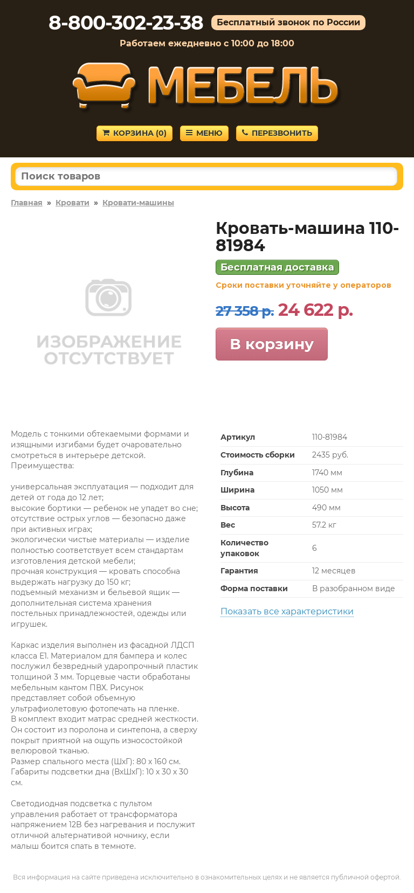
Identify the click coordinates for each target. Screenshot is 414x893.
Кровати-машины (138, 202)
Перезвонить (277, 133)
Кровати (72, 202)
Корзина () (134, 133)
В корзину (272, 344)
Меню (204, 133)
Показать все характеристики (287, 611)
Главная (27, 202)
